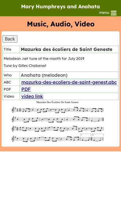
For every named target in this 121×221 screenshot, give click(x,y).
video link (32, 96)
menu (108, 13)
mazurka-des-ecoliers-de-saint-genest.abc (69, 82)
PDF (26, 89)
